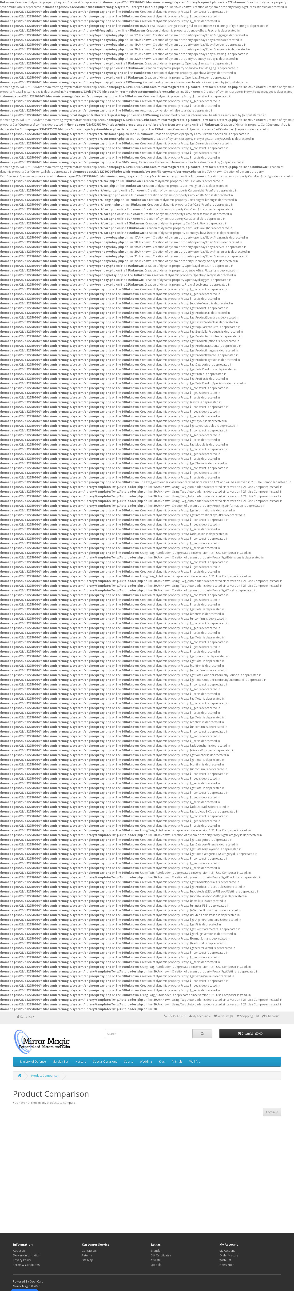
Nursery (80, 1062)
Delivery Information (26, 1255)
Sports (128, 1062)
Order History (228, 1255)
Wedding (146, 1062)
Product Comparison (45, 1076)
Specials (156, 1265)
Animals (177, 1062)
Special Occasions (105, 1062)
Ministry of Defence (33, 1062)
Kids (162, 1062)
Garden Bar (60, 1062)
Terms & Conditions (26, 1265)
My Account (227, 1251)
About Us (19, 1251)
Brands (155, 1251)
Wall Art (194, 1062)
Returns (87, 1255)
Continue (272, 1112)
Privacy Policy (22, 1260)
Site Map (87, 1260)
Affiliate (156, 1260)
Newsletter (226, 1265)
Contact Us (89, 1251)
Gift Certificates (161, 1255)
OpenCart (36, 1281)
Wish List (225, 1260)
